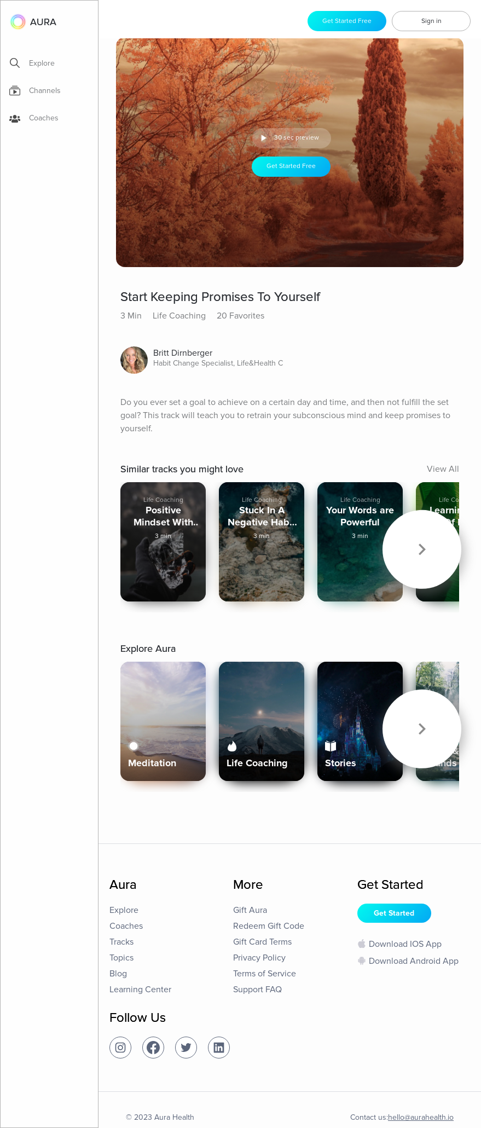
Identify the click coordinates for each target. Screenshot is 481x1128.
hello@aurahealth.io (421, 1113)
